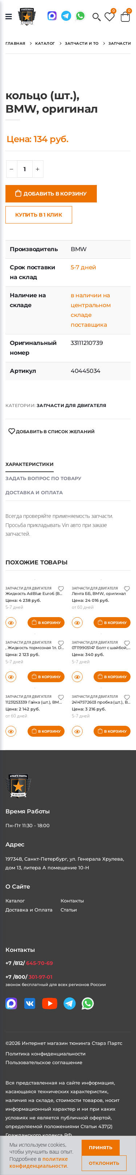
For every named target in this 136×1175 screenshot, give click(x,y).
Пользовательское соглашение (43, 1062)
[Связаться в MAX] (52, 15)
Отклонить (104, 1163)
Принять (100, 1147)
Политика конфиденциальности (45, 1054)
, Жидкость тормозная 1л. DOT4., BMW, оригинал (55, 647)
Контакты (72, 901)
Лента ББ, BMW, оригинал (99, 593)
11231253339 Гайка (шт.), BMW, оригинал (45, 702)
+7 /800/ (28, 977)
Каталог (15, 901)
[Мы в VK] (29, 1003)
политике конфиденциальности (38, 1162)
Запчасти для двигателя (71, 405)
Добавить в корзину (55, 193)
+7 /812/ (29, 963)
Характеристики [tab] (29, 464)
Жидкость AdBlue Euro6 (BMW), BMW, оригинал (54, 593)
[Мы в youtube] (50, 1003)
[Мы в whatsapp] (80, 15)
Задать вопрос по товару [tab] (43, 478)
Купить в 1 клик (38, 215)
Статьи (69, 910)
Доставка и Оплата (29, 910)
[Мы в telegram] (66, 16)
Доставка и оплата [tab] (34, 492)
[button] (96, 17)
